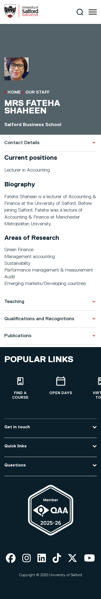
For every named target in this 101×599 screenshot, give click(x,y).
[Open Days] (60, 386)
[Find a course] (20, 388)
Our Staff (37, 92)
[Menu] (93, 12)
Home (14, 92)
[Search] (79, 12)
